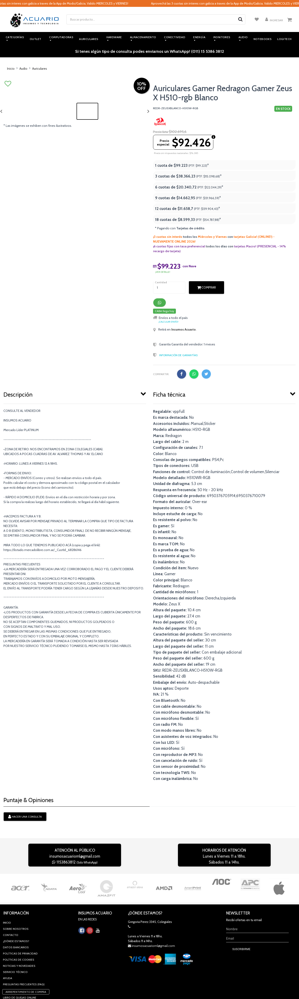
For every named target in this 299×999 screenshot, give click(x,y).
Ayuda (7, 949)
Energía (199, 37)
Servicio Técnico (15, 943)
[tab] (74, 393)
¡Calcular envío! (168, 321)
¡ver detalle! (162, 271)
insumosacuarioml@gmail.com (74, 856)
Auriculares (88, 39)
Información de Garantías (178, 355)
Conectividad (174, 37)
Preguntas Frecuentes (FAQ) (24, 955)
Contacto (10, 906)
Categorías (15, 37)
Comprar (206, 287)
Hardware (114, 37)
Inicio (11, 68)
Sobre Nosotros (16, 900)
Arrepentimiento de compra (25, 963)
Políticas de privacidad (20, 924)
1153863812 (75, 862)
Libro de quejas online (19, 968)
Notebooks (263, 39)
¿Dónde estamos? (16, 912)
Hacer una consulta (25, 817)
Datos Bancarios (16, 918)
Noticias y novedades (19, 937)
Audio (243, 37)
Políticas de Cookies (18, 931)
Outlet (35, 39)
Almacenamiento (143, 37)
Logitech (284, 39)
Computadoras (61, 37)
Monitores (221, 37)
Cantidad (161, 282)
